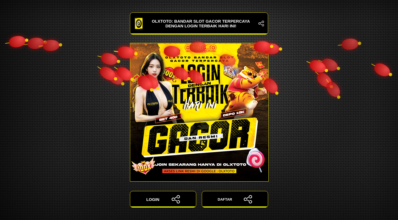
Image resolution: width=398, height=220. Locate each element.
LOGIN (163, 199)
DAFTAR (235, 199)
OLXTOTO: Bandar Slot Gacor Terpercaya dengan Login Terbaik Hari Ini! (199, 23)
